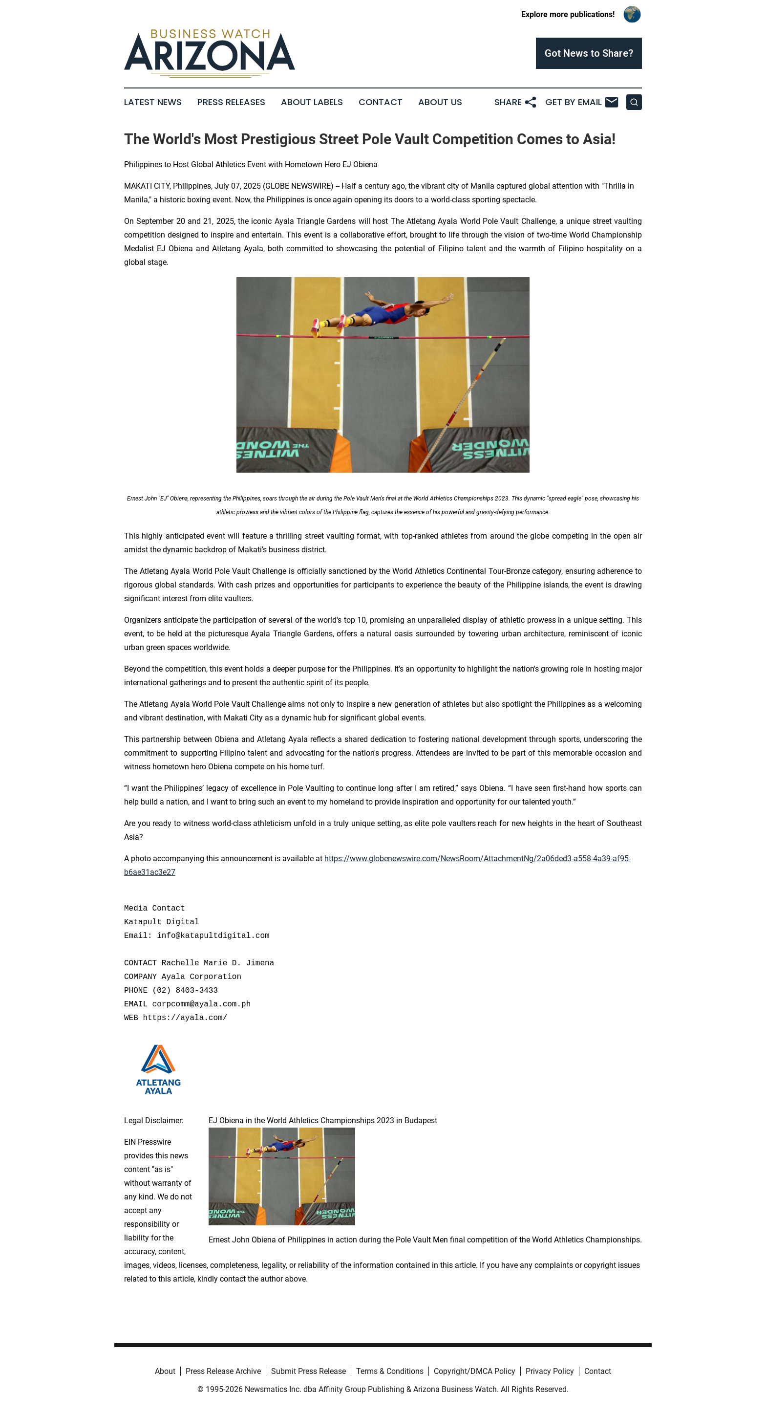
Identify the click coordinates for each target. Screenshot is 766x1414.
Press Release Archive (223, 1371)
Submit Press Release (308, 1371)
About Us (440, 102)
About (165, 1371)
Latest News (153, 102)
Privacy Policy (550, 1371)
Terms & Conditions (390, 1371)
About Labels (312, 102)
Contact (381, 102)
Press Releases (231, 102)
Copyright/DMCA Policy (474, 1371)
